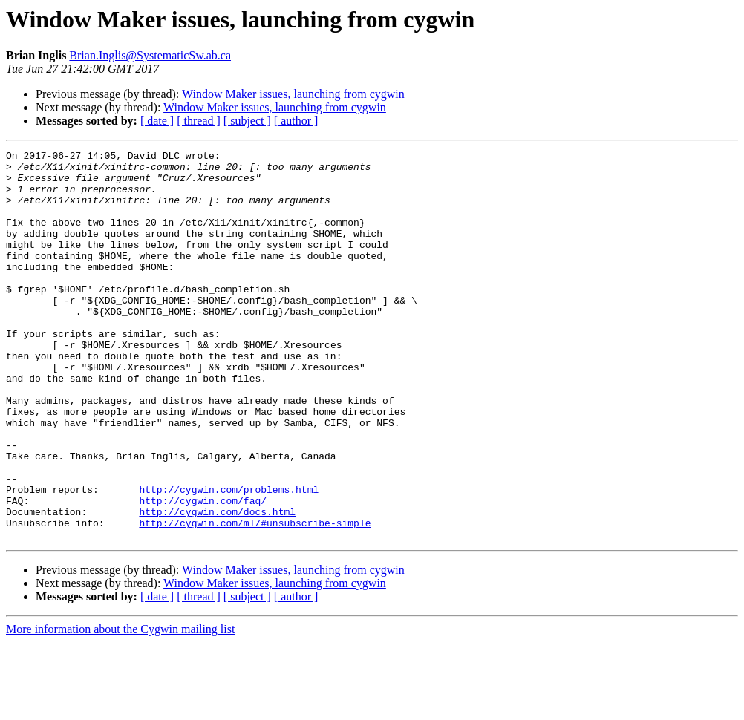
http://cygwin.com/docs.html (217, 585)
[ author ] (296, 120)
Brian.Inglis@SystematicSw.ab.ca (150, 55)
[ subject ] (247, 120)
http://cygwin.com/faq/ (203, 571)
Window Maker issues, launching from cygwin (293, 94)
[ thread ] (199, 120)
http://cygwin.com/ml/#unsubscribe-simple (255, 598)
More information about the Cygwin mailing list (120, 707)
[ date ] (157, 120)
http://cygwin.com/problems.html (229, 558)
